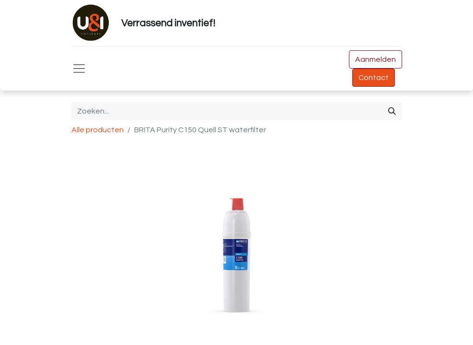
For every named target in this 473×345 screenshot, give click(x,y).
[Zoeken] (392, 111)
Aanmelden (375, 59)
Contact (373, 77)
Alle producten (97, 130)
